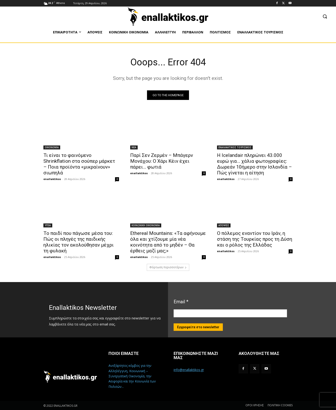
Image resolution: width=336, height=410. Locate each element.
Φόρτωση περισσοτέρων (168, 267)
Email (181, 301)
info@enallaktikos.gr (189, 370)
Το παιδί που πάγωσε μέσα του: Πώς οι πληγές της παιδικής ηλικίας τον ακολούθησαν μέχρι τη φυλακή (78, 242)
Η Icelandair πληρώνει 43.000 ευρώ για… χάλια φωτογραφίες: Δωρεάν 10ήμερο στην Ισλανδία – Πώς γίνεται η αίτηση (254, 164)
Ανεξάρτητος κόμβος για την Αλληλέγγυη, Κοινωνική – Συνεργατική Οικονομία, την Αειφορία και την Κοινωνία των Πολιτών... (132, 376)
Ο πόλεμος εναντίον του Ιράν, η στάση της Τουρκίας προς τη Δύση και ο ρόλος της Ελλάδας (254, 239)
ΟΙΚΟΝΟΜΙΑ (52, 147)
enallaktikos (52, 179)
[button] (324, 16)
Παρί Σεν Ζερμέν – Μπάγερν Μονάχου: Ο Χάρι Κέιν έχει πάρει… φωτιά (161, 161)
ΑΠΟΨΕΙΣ (223, 225)
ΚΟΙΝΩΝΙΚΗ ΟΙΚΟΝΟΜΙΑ (146, 225)
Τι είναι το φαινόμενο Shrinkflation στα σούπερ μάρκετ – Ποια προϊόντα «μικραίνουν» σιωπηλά (79, 164)
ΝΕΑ (134, 147)
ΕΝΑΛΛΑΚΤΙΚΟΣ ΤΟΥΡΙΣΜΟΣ (234, 147)
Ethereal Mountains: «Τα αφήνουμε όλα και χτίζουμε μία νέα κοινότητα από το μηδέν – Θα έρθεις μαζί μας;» (168, 242)
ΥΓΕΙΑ (48, 225)
